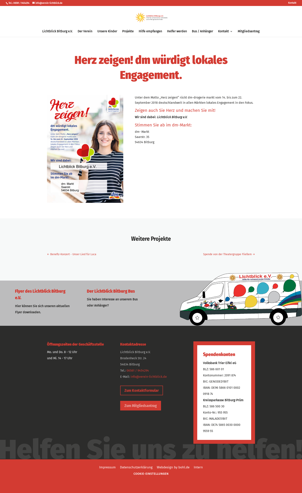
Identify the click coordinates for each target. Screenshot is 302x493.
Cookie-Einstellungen (151, 473)
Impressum (107, 467)
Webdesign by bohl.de (173, 467)
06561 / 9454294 (138, 370)
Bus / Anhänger (202, 31)
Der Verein (85, 31)
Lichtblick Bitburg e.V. (57, 31)
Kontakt (292, 3)
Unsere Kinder (107, 31)
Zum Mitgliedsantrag (140, 405)
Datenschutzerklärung (136, 467)
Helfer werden (177, 31)
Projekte (128, 31)
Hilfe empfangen (150, 31)
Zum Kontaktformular (141, 390)
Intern (198, 467)
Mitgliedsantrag (248, 31)
